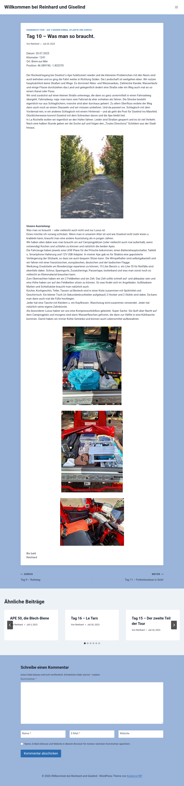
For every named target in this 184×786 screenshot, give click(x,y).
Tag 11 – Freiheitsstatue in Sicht (129, 576)
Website (125, 733)
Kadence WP (134, 776)
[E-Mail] (92, 734)
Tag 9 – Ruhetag (55, 576)
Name (26, 733)
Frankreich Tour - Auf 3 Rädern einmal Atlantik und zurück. (59, 30)
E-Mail (75, 733)
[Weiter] (174, 625)
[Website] (140, 734)
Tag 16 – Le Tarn (84, 618)
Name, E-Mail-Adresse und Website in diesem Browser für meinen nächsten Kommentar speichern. (77, 743)
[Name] (43, 734)
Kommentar (29, 679)
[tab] (85, 643)
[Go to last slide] (10, 625)
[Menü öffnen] (176, 7)
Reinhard (35, 44)
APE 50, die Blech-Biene (29, 618)
